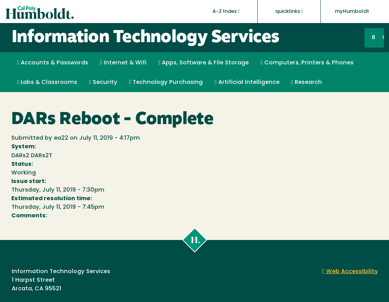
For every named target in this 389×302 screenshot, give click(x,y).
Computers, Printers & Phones (306, 63)
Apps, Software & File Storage (203, 63)
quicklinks (289, 11)
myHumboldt (352, 11)
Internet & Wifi (123, 63)
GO (383, 38)
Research (306, 82)
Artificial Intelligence (246, 82)
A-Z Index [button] (226, 11)
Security (103, 82)
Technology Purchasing (166, 82)
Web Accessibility (350, 272)
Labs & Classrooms (47, 82)
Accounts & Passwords (52, 63)
